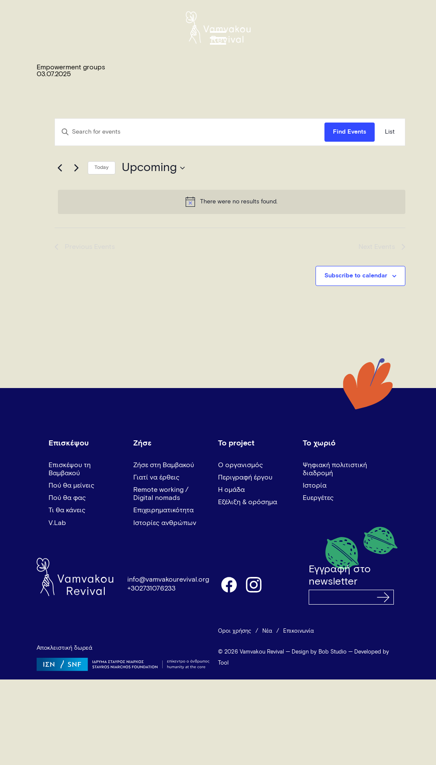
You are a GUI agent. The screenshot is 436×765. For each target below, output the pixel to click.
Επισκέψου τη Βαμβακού (70, 469)
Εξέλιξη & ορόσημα (247, 502)
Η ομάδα (231, 489)
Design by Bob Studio (319, 652)
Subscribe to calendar (355, 276)
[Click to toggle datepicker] (153, 168)
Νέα (267, 631)
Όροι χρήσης (234, 631)
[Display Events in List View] (390, 132)
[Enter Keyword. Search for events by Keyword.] (189, 132)
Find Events (349, 132)
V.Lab (57, 523)
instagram (254, 584)
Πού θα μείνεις (72, 485)
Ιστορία (315, 485)
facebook (228, 584)
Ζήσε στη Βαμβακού (163, 465)
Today (102, 167)
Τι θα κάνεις (67, 510)
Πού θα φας (67, 497)
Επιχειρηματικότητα (163, 510)
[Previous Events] (59, 168)
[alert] (231, 202)
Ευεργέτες (318, 497)
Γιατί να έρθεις (156, 477)
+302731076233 (151, 588)
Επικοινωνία (298, 631)
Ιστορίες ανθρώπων (164, 523)
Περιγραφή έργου (245, 477)
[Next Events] (76, 168)
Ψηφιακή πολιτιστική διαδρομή (335, 469)
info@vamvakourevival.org (168, 579)
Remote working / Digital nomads (161, 493)
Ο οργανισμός (240, 465)
